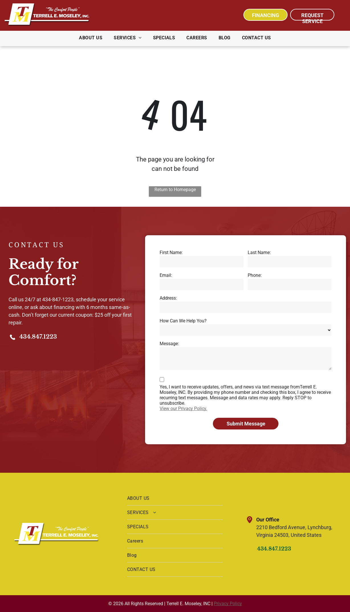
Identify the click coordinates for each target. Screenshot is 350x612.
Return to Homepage (175, 189)
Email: (166, 275)
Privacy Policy (228, 603)
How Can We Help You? (183, 321)
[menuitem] (90, 38)
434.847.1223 (38, 336)
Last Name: (259, 252)
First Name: (171, 252)
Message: (169, 343)
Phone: (255, 275)
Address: (168, 298)
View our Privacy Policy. (183, 408)
